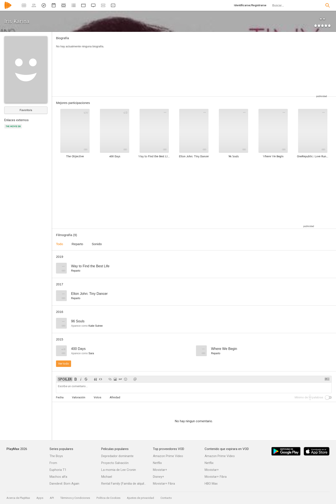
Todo (59, 244)
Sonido (97, 244)
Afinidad (115, 397)
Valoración (78, 397)
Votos (97, 397)
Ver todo (63, 363)
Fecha (60, 397)
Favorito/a (26, 110)
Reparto (77, 244)
